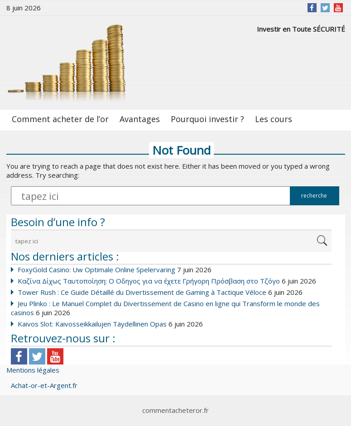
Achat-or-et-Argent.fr (44, 385)
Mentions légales (32, 369)
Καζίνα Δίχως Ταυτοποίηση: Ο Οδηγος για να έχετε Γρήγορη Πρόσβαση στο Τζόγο (149, 280)
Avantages (140, 119)
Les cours (273, 119)
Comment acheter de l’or (60, 119)
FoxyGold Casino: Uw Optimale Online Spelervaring (96, 269)
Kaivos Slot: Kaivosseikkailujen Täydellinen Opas (92, 323)
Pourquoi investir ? (207, 119)
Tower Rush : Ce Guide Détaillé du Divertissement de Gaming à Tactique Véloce (142, 292)
